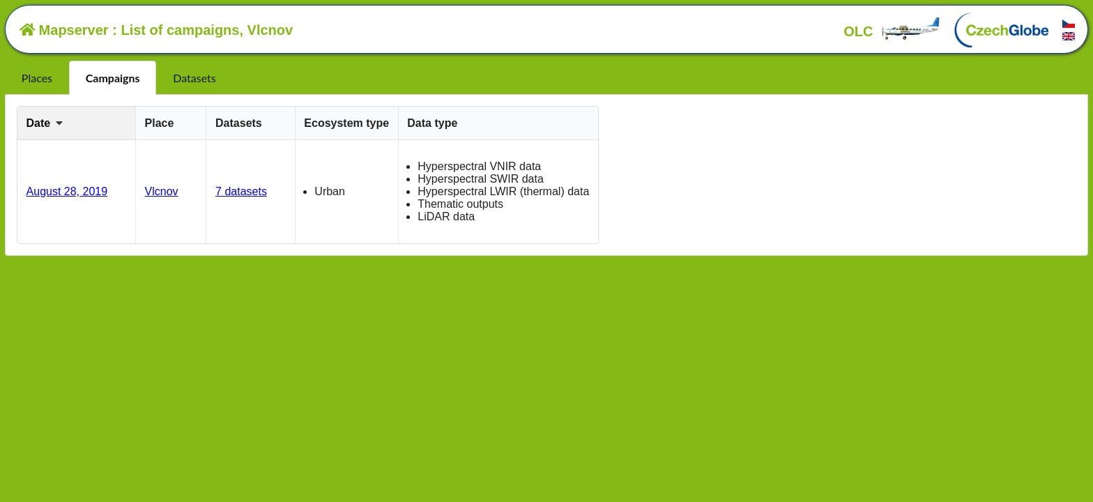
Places (37, 77)
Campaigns (113, 77)
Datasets (194, 77)
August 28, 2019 (67, 191)
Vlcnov (161, 191)
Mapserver (64, 30)
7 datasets (241, 191)
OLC (892, 31)
